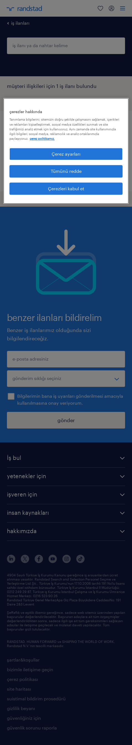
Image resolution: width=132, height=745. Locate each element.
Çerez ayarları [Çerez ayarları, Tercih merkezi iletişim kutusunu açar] (66, 153)
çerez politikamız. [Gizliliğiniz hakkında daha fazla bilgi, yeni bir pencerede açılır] (42, 138)
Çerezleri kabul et (66, 188)
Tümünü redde (66, 171)
